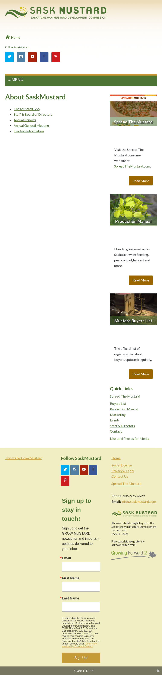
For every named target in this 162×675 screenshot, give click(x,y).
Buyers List (118, 403)
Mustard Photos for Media (129, 438)
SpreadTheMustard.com (132, 166)
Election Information (29, 131)
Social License (121, 465)
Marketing (118, 415)
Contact (116, 431)
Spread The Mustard (125, 396)
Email (66, 558)
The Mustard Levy (27, 109)
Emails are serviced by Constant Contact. (79, 644)
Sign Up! (81, 658)
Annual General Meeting (31, 125)
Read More (141, 181)
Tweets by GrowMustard (23, 458)
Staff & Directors (122, 426)
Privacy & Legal (122, 471)
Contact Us (119, 476)
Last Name (70, 598)
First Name (71, 578)
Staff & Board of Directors (33, 114)
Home (116, 458)
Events (115, 420)
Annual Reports (25, 120)
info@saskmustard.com (138, 501)
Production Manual (124, 409)
